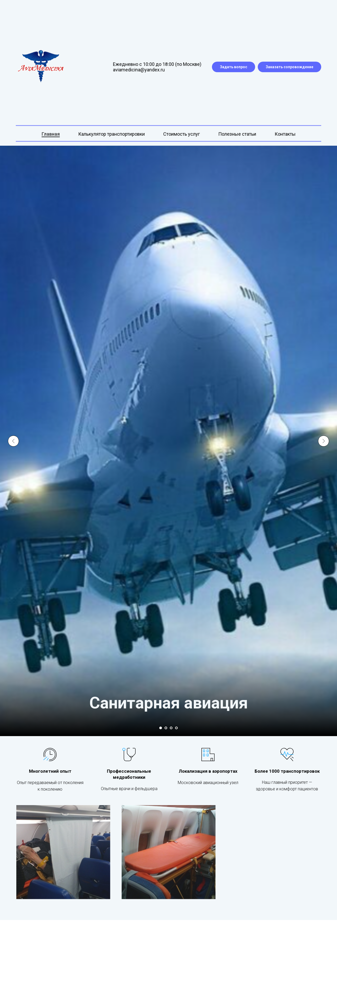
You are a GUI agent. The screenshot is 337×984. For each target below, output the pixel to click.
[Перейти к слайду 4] (176, 728)
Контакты (285, 134)
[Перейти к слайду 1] (160, 728)
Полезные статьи (237, 134)
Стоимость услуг (181, 134)
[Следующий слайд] (323, 434)
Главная (51, 134)
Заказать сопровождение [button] (289, 67)
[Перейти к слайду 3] (171, 728)
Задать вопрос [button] (233, 67)
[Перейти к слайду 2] (166, 728)
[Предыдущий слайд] (13, 434)
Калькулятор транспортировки (111, 134)
